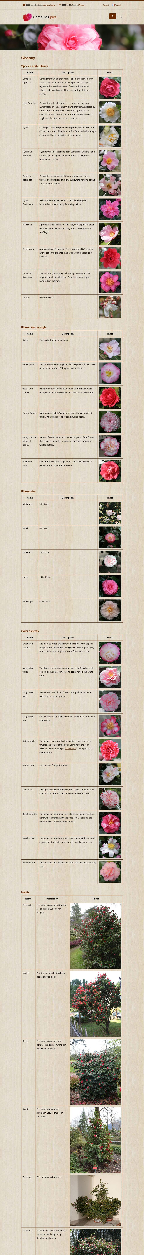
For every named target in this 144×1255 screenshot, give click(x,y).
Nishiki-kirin (70, 748)
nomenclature (49, 5)
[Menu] (112, 16)
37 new (81, 5)
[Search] (122, 17)
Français (116, 5)
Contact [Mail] (104, 5)
